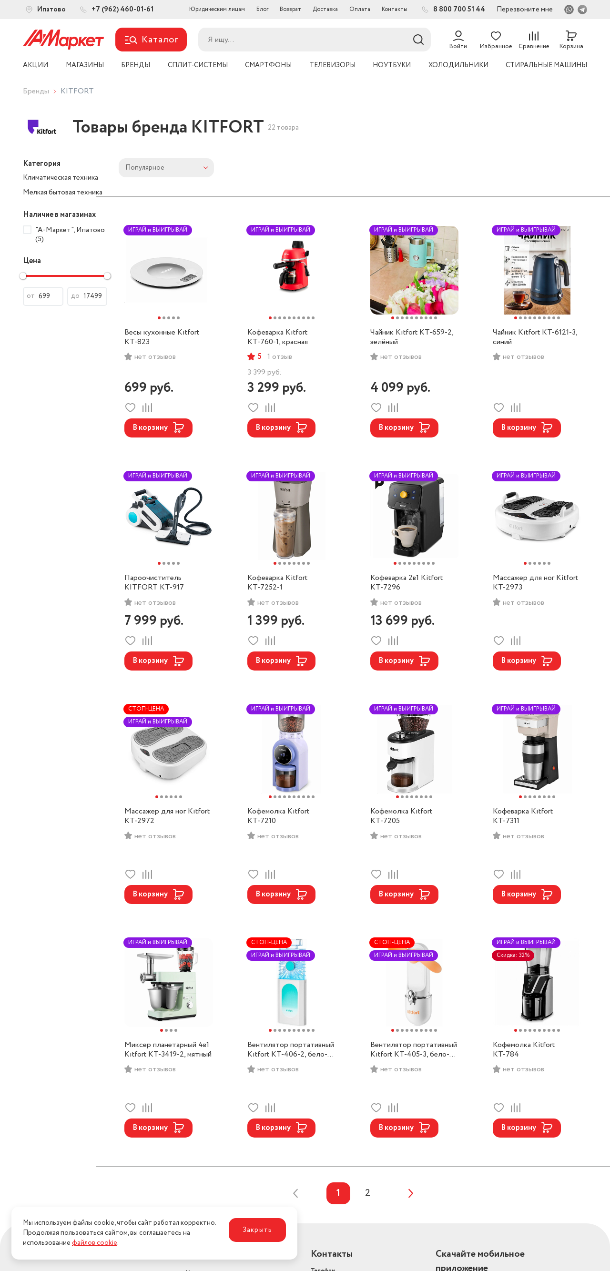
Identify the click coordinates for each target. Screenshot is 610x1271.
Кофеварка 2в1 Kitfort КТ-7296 (406, 582)
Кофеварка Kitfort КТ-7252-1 (277, 582)
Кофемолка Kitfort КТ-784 (524, 1049)
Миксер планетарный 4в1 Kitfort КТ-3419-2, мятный (168, 1049)
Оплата (359, 9)
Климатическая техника (60, 178)
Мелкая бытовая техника (62, 192)
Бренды (36, 91)
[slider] (23, 276)
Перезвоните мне (525, 9)
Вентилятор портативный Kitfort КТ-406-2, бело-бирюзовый (290, 1049)
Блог (262, 9)
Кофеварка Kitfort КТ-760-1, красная (277, 337)
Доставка (325, 9)
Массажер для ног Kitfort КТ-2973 (535, 582)
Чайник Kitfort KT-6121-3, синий (535, 337)
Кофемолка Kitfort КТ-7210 (278, 816)
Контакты (394, 9)
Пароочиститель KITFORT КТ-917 (154, 582)
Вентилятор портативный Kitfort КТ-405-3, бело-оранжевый (413, 1049)
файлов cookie (94, 1243)
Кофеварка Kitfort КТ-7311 (523, 816)
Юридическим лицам (217, 9)
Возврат (290, 9)
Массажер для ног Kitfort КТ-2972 (167, 816)
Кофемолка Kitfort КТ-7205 (401, 816)
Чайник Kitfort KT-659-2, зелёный (411, 337)
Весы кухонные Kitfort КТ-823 (161, 337)
